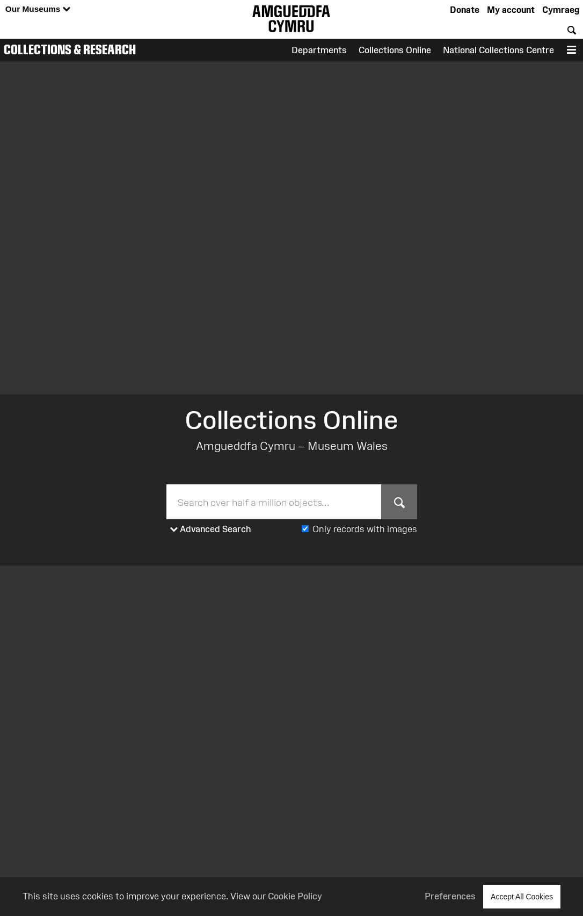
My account (511, 10)
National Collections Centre (498, 50)
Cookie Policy (295, 896)
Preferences (450, 896)
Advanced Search (210, 529)
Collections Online (395, 50)
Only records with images (364, 529)
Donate (464, 10)
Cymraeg (560, 10)
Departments (319, 50)
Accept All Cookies (522, 896)
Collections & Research (70, 49)
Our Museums (37, 9)
